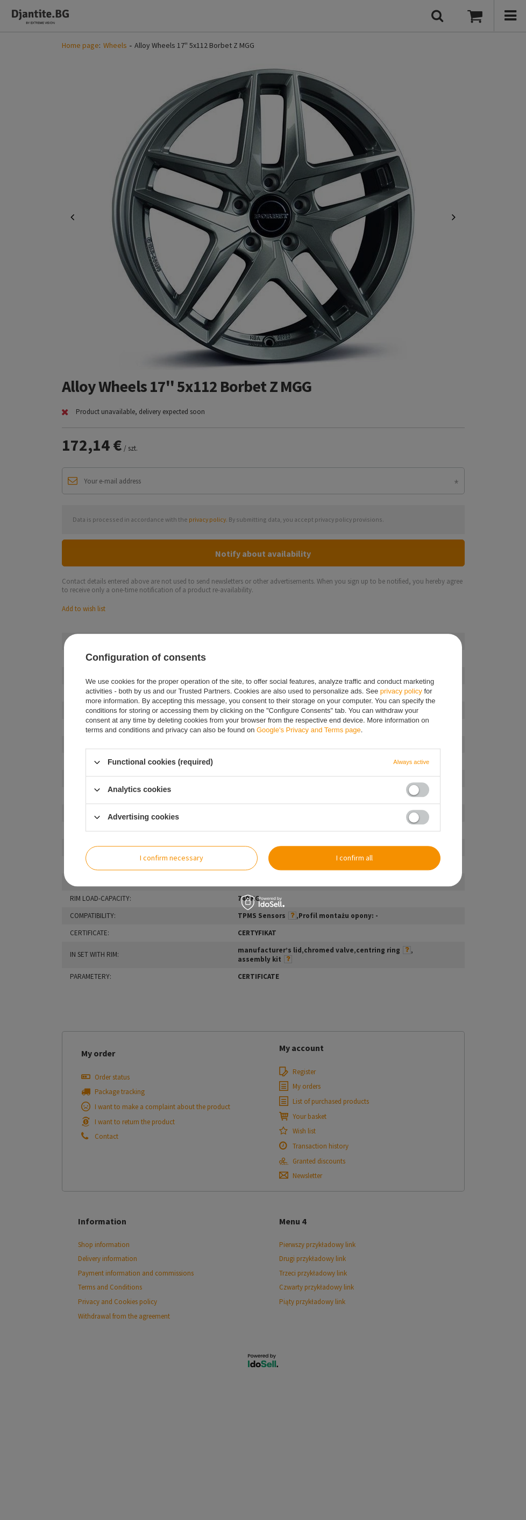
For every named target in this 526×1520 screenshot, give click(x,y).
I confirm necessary (171, 858)
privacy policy (401, 691)
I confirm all (354, 858)
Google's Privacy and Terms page (309, 730)
